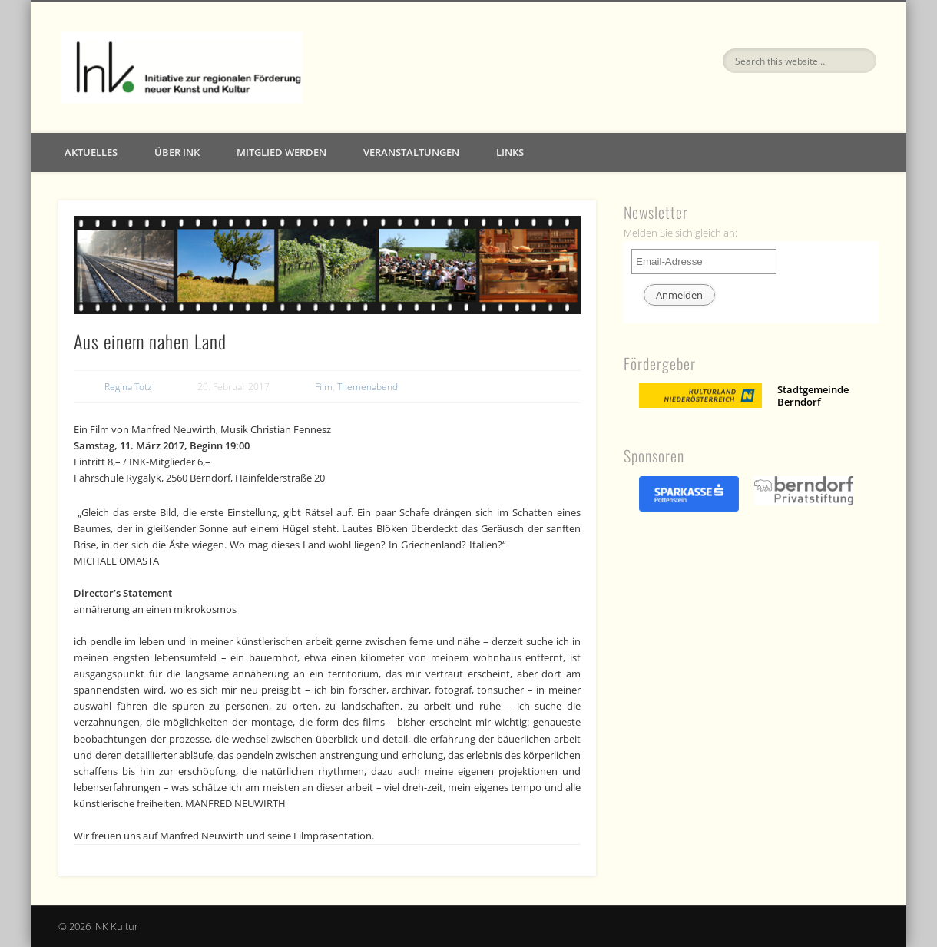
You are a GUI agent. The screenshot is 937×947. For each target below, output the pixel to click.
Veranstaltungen (411, 152)
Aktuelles (91, 152)
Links (510, 152)
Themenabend (367, 386)
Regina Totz (128, 386)
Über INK (177, 152)
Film (324, 386)
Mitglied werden (281, 152)
